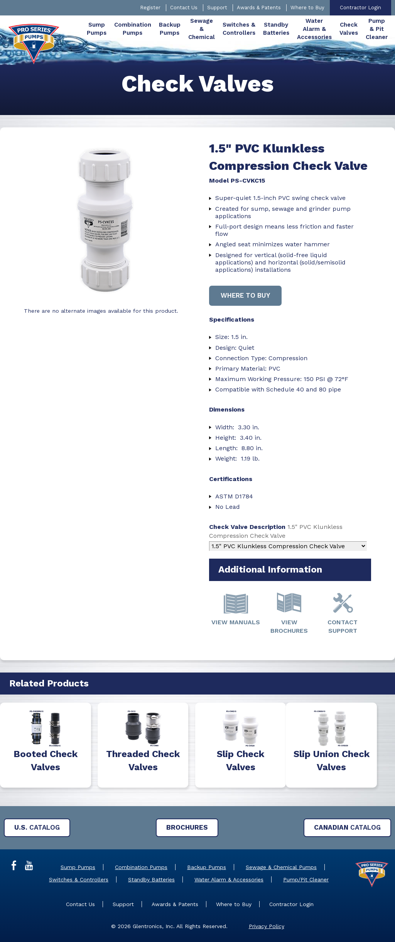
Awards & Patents (259, 7)
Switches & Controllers (78, 879)
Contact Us (184, 7)
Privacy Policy (266, 926)
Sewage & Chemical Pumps (281, 867)
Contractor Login (360, 7)
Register (150, 7)
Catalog (37, 827)
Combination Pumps (141, 867)
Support (217, 7)
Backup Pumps (206, 867)
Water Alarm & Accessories (228, 879)
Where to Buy (307, 7)
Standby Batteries (151, 879)
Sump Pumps (78, 867)
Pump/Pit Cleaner (306, 879)
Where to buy (245, 295)
